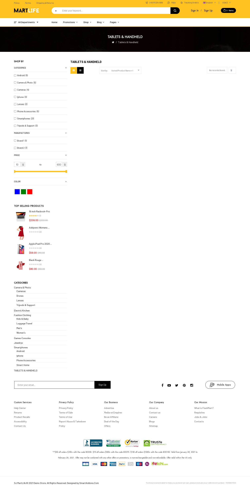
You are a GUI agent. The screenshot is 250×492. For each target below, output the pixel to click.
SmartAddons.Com (89, 483)
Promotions (69, 22)
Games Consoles (22, 338)
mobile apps (224, 385)
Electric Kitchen (22, 310)
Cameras (21, 291)
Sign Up (208, 10)
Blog (99, 22)
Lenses (20, 300)
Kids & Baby (22, 318)
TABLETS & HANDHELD (25, 370)
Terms (28, 3)
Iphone (20, 355)
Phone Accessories (26, 360)
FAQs (173, 2)
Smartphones (21, 347)
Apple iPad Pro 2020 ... (40, 243)
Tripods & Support (26, 305)
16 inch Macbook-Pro (39, 211)
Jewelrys (18, 342)
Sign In (195, 10)
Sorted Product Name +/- (122, 70)
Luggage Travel (24, 323)
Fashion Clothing (22, 315)
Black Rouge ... (36, 260)
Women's (21, 332)
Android (20, 351)
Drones (20, 295)
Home (54, 22)
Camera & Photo (22, 287)
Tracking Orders (191, 2)
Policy (17, 3)
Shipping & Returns (45, 3)
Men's (19, 328)
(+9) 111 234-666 (156, 2)
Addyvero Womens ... (39, 227)
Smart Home (23, 365)
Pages (113, 22)
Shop (86, 22)
